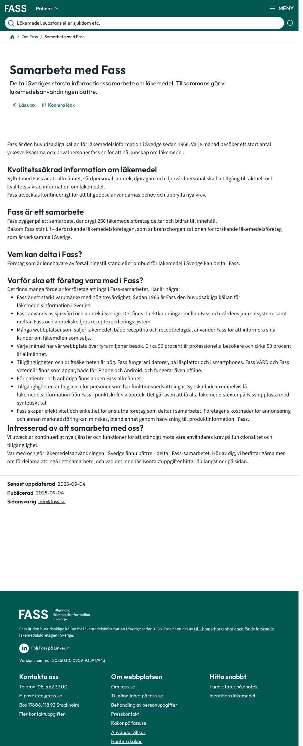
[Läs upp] (24, 104)
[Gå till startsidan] (15, 8)
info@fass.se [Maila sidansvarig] (51, 501)
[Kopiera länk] (58, 104)
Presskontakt (125, 714)
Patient (48, 8)
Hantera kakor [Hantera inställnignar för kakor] (126, 741)
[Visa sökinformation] (290, 23)
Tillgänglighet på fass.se (137, 695)
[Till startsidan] (12, 37)
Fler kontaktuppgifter (42, 714)
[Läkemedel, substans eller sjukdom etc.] (149, 22)
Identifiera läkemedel (232, 695)
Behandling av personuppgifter (144, 705)
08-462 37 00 (53, 686)
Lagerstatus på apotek (234, 686)
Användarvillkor (128, 732)
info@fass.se (48, 695)
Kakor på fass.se (128, 723)
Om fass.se (123, 686)
